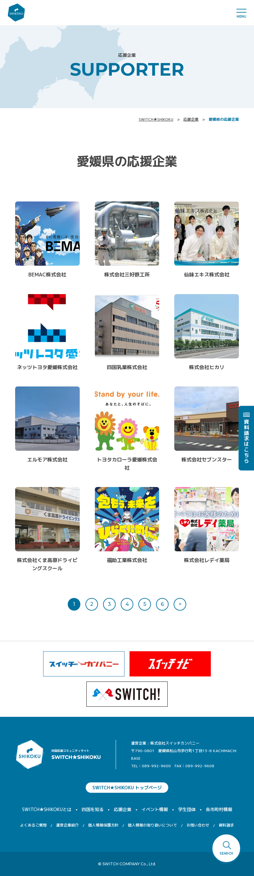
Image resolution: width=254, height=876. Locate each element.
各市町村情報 (219, 809)
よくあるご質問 (33, 825)
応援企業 (191, 119)
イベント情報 (154, 809)
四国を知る (93, 809)
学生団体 (187, 809)
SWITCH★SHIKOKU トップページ (127, 788)
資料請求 (226, 825)
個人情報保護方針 (103, 825)
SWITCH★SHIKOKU (156, 119)
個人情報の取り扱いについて (152, 825)
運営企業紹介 (67, 825)
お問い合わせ (198, 825)
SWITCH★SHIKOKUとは (47, 809)
